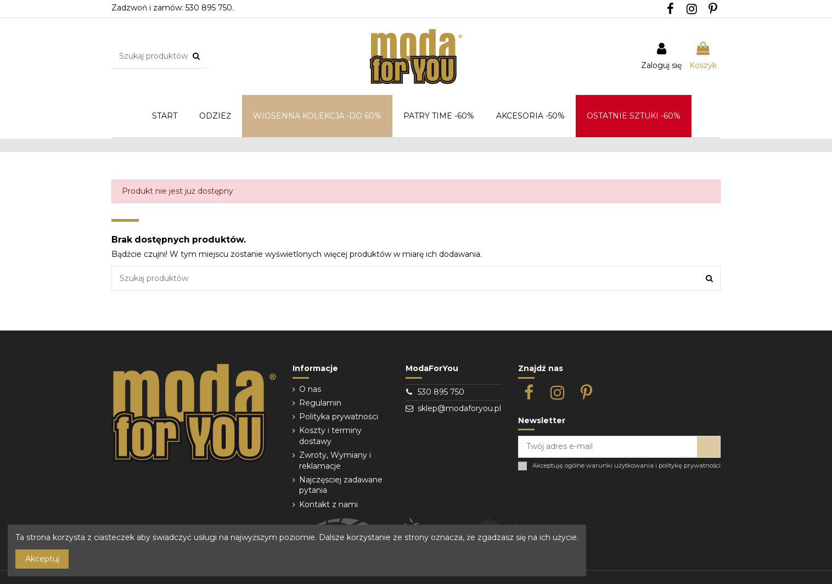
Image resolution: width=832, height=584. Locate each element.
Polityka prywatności (338, 417)
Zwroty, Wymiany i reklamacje (335, 460)
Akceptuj (42, 559)
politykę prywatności (690, 465)
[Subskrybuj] (708, 446)
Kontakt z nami (328, 504)
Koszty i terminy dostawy (330, 435)
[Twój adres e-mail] (608, 446)
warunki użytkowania (620, 465)
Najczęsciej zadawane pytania (341, 485)
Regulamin (320, 403)
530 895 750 (441, 392)
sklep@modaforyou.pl (459, 408)
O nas (310, 389)
